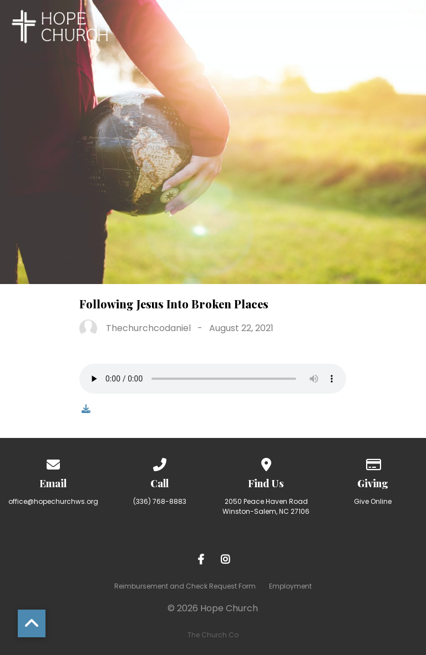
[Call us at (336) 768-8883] (159, 462)
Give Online (373, 501)
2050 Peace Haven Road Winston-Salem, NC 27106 (266, 506)
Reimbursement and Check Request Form (185, 586)
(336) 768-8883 (159, 501)
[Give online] (372, 462)
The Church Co (213, 634)
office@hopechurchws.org (53, 501)
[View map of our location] (266, 462)
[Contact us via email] (53, 462)
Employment (290, 586)
